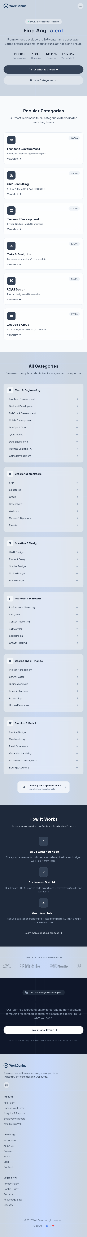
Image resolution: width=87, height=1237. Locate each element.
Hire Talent (9, 1102)
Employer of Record (14, 1118)
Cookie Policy (11, 1188)
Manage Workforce (14, 1107)
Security (8, 1194)
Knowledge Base (13, 1199)
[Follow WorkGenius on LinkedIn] (6, 1085)
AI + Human (10, 1140)
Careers (8, 1151)
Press (7, 1156)
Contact (8, 1167)
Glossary (8, 1204)
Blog (6, 1161)
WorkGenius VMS (13, 1123)
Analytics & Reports (14, 1113)
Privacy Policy (11, 1183)
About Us (9, 1145)
